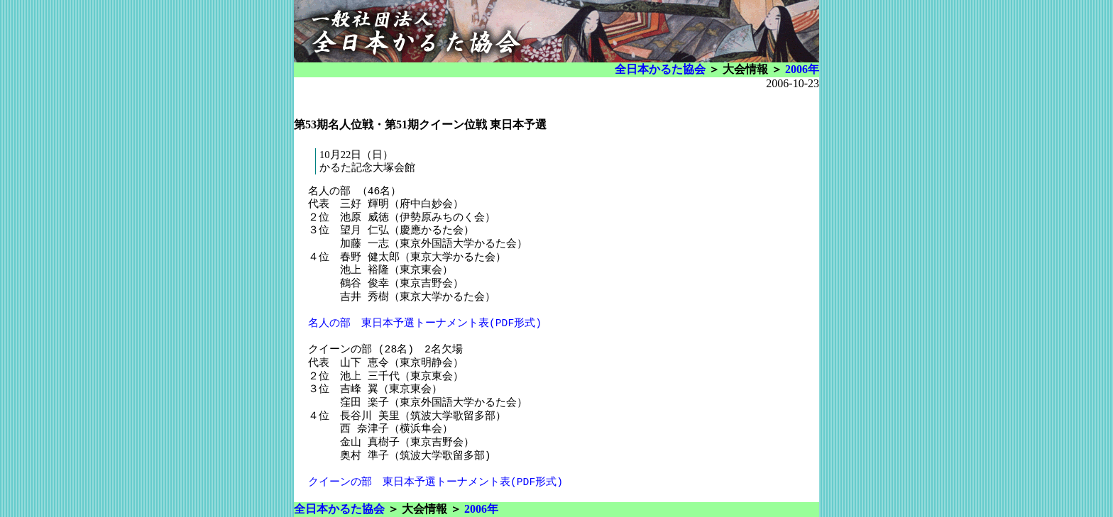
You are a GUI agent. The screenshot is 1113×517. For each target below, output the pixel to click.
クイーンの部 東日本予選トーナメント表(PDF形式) (435, 482)
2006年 (802, 69)
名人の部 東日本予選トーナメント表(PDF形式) (425, 323)
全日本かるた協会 (660, 69)
